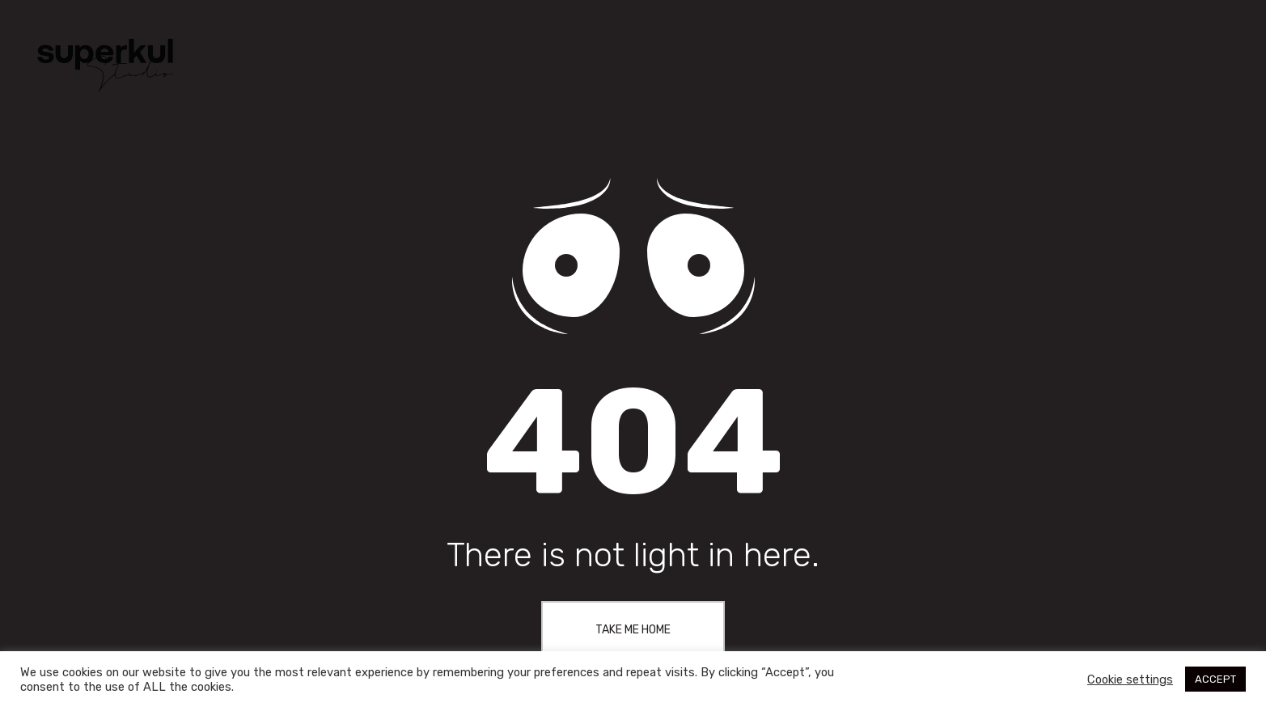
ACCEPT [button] (1215, 679)
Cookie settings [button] (1130, 679)
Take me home (633, 630)
